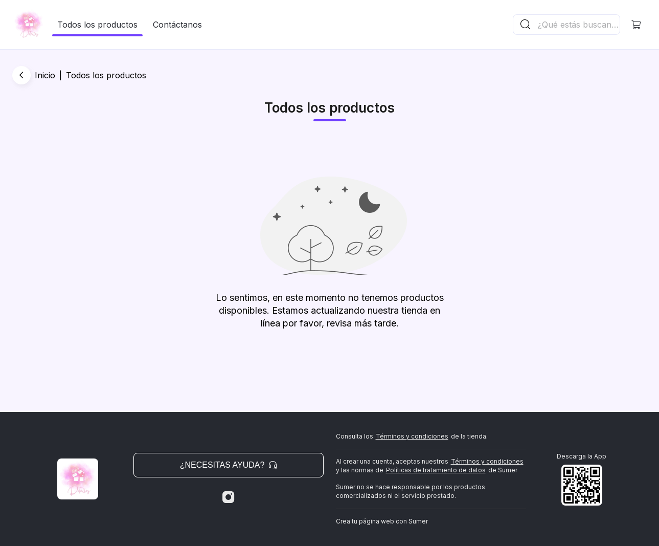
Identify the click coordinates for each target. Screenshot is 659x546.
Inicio (45, 75)
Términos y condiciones (412, 436)
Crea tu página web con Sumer (382, 521)
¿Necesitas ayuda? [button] (228, 465)
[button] (636, 24)
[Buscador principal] (578, 24)
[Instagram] (228, 497)
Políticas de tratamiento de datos (436, 470)
